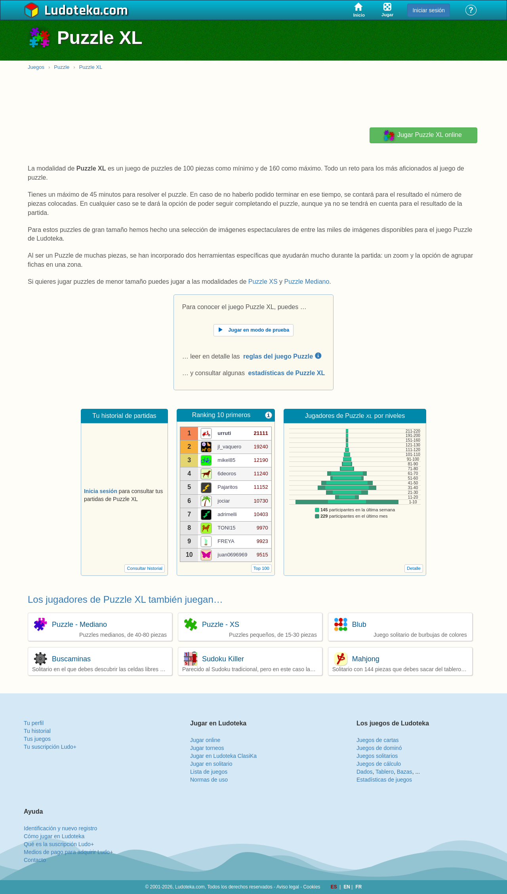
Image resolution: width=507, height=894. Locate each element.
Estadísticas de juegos (384, 779)
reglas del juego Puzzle (282, 356)
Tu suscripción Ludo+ (50, 747)
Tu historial (37, 731)
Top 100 (261, 568)
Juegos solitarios (377, 756)
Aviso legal (287, 887)
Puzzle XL (91, 67)
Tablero (384, 772)
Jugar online (205, 740)
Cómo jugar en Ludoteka (54, 836)
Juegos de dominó (379, 748)
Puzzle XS (263, 281)
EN (347, 887)
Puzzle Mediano (306, 281)
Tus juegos (37, 739)
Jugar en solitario (211, 764)
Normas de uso (209, 779)
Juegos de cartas (377, 740)
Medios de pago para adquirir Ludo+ (68, 852)
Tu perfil (34, 723)
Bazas (404, 772)
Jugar (422, 135)
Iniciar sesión (428, 10)
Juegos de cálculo (378, 764)
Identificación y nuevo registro (60, 828)
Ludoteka (72, 11)
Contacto (35, 860)
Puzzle (61, 67)
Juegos (36, 67)
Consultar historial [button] (144, 568)
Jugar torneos (207, 748)
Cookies (311, 887)
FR (359, 887)
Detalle (414, 568)
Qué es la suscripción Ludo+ (59, 844)
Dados (364, 772)
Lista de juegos (208, 772)
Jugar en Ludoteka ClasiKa (223, 756)
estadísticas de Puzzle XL (286, 373)
